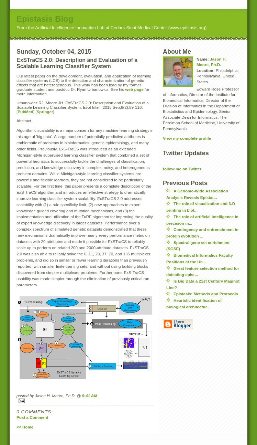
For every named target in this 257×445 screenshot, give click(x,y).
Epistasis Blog (44, 18)
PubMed (25, 111)
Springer (44, 111)
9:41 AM (89, 395)
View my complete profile (187, 138)
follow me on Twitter (182, 169)
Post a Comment (32, 417)
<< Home (24, 427)
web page (134, 89)
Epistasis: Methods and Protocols (206, 294)
